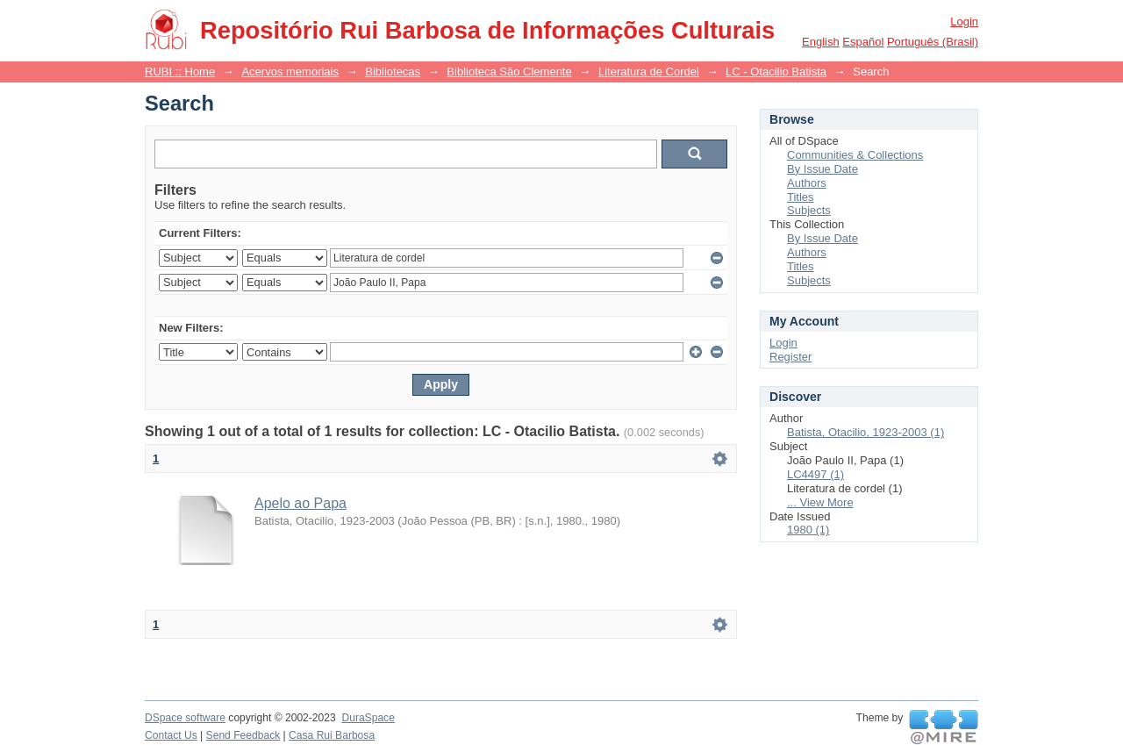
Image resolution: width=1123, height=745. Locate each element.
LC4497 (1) (815, 474)
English (821, 41)
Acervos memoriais (290, 71)
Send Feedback (243, 735)
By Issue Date (822, 169)
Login (964, 21)
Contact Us (171, 735)
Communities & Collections (855, 154)
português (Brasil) (932, 41)
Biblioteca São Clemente (509, 71)
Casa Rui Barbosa (332, 735)
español (862, 41)
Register (790, 356)
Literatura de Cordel (648, 71)
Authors (806, 183)
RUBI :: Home (180, 71)
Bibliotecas (392, 71)
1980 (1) (808, 529)
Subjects (809, 210)
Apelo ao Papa (300, 503)
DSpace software (185, 718)
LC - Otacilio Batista (776, 71)
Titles (800, 197)
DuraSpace (367, 718)
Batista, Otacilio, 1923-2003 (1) (865, 432)
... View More (820, 502)
